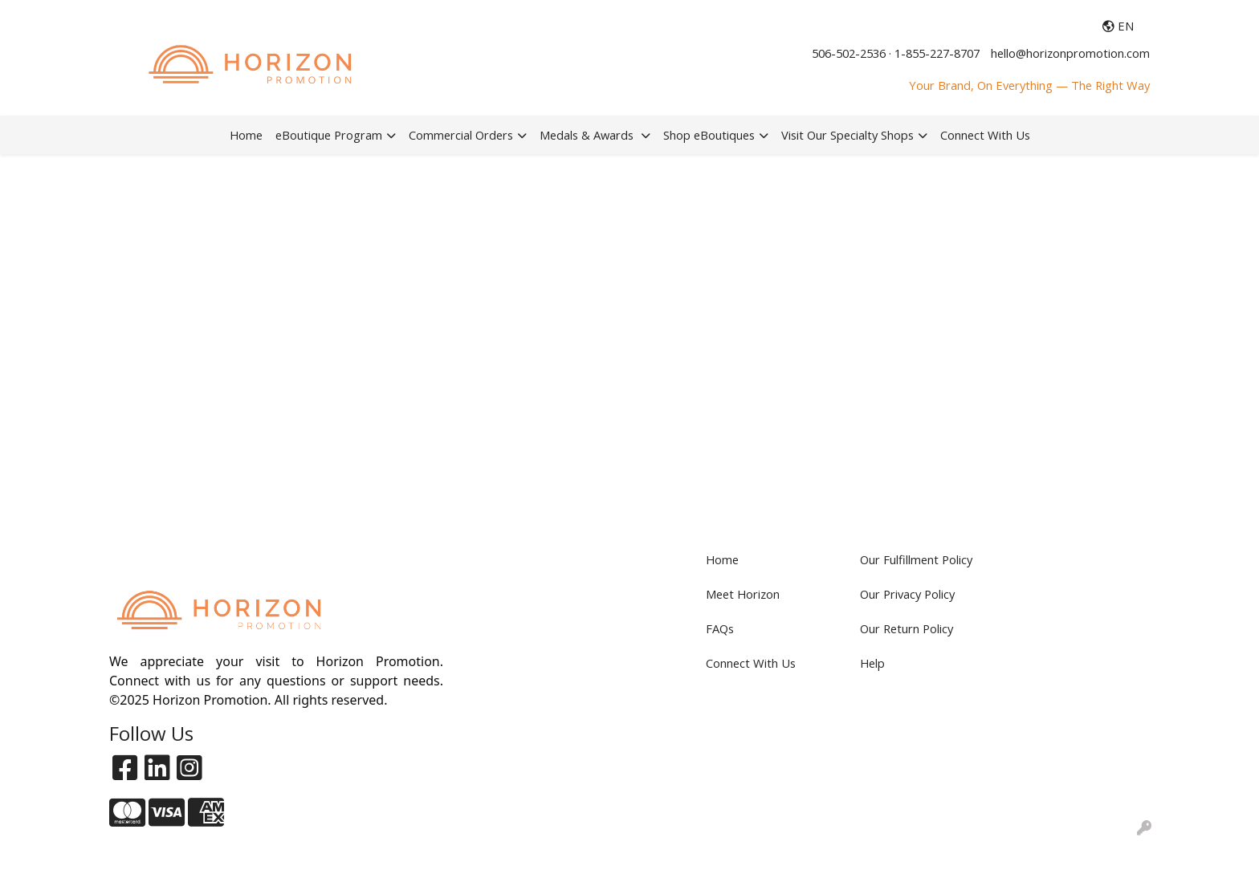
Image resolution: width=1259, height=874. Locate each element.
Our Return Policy (906, 628)
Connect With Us (985, 135)
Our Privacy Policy (907, 594)
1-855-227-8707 (937, 53)
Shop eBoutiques (709, 135)
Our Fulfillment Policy (916, 559)
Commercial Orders (461, 135)
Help (872, 663)
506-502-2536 (849, 53)
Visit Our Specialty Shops (847, 135)
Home (246, 135)
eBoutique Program (328, 135)
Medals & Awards (588, 135)
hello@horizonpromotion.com (1070, 53)
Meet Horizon (743, 594)
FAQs (720, 628)
